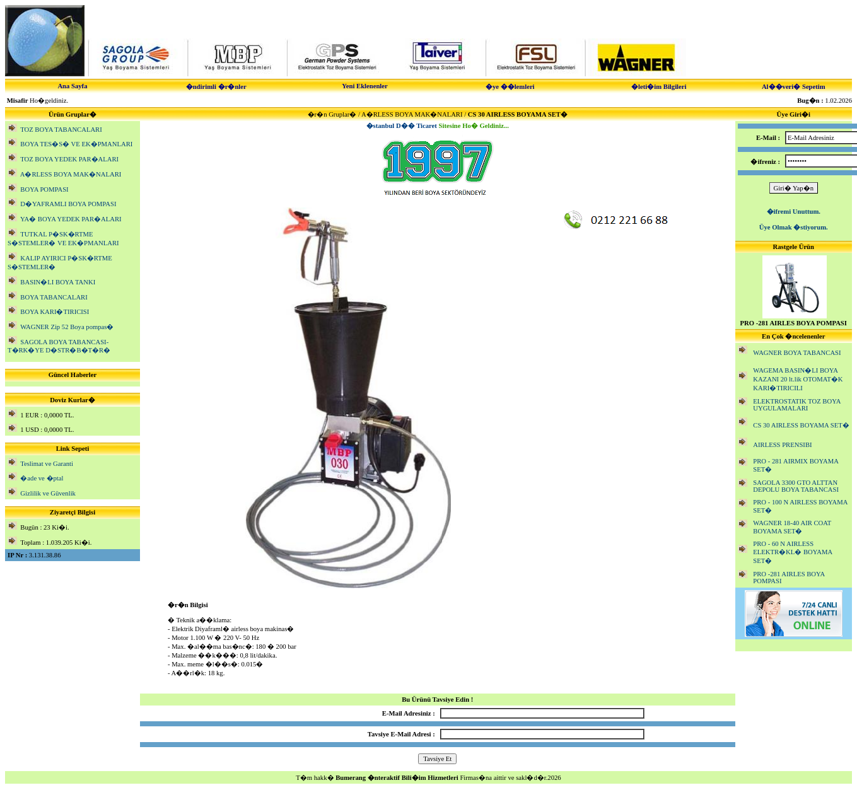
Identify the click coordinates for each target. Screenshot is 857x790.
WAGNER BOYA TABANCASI (797, 352)
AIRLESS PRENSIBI (782, 444)
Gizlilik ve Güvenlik (48, 493)
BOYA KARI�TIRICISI (54, 311)
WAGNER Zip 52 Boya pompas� (67, 326)
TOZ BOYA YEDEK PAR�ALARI (69, 159)
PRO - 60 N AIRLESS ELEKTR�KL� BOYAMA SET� (792, 552)
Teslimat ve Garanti (46, 463)
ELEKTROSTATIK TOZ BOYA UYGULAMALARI (796, 405)
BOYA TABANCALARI (53, 297)
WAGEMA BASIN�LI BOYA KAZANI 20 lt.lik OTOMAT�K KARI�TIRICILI (797, 379)
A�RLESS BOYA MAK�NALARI (71, 174)
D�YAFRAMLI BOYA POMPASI (68, 203)
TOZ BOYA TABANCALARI (61, 129)
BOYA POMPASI (44, 189)
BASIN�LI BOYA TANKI (57, 282)
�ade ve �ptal (41, 478)
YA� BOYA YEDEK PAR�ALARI (71, 219)
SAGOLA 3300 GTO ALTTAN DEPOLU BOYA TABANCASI (796, 486)
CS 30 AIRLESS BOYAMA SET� (801, 425)
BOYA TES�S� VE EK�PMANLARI (76, 144)
